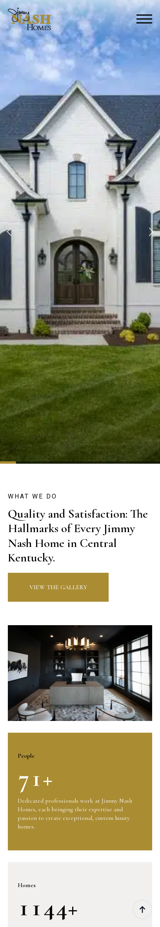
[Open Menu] (144, 19)
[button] (9, 232)
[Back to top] (142, 909)
